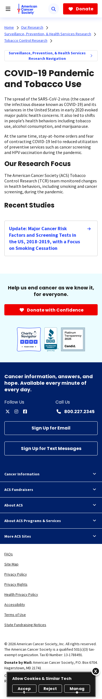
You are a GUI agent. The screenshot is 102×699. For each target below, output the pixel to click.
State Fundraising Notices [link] (25, 624)
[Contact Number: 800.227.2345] (75, 411)
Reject (50, 688)
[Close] (95, 671)
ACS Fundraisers (51, 489)
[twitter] (7, 411)
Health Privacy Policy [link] (21, 594)
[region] (51, 684)
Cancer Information (51, 474)
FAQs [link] (8, 554)
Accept (24, 689)
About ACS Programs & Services (51, 520)
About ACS (51, 505)
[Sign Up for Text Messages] (51, 448)
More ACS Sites (51, 536)
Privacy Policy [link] (15, 574)
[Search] (53, 8)
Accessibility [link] (14, 604)
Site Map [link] (11, 564)
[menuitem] (91, 56)
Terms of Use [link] (15, 614)
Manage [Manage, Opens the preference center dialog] (77, 689)
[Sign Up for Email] (51, 428)
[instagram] (16, 411)
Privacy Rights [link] (15, 584)
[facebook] (25, 411)
